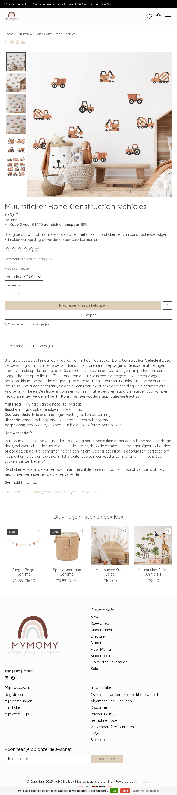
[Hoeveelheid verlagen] (9, 293)
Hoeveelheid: (14, 285)
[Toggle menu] (167, 16)
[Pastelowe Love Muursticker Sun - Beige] (110, 545)
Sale (94, 668)
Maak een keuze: (18, 268)
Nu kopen (88, 315)
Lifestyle (98, 636)
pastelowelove (86, 492)
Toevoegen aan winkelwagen (83, 305)
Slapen (96, 642)
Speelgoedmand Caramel (67, 571)
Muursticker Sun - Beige (110, 571)
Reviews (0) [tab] (43, 346)
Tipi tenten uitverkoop (109, 662)
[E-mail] (47, 759)
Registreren (14, 694)
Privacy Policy (102, 714)
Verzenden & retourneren (112, 727)
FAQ (94, 733)
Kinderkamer (101, 630)
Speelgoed (100, 623)
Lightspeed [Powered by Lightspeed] (142, 781)
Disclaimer (99, 707)
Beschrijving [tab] (17, 346)
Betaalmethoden (105, 720)
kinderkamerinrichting (23, 492)
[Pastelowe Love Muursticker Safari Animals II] (153, 545)
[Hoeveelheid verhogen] (19, 293)
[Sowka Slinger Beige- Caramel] (24, 545)
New (94, 617)
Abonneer (107, 758)
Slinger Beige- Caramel (23, 571)
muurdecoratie (57, 492)
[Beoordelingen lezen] (20, 249)
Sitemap (98, 739)
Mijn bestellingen (18, 701)
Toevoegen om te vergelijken (27, 324)
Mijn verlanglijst (17, 714)
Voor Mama (101, 649)
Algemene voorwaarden (111, 701)
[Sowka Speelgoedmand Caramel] (67, 545)
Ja (114, 790)
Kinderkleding (102, 655)
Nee (125, 790)
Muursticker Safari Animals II (153, 571)
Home (9, 34)
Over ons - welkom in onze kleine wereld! (125, 694)
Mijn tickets (14, 707)
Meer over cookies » (146, 790)
